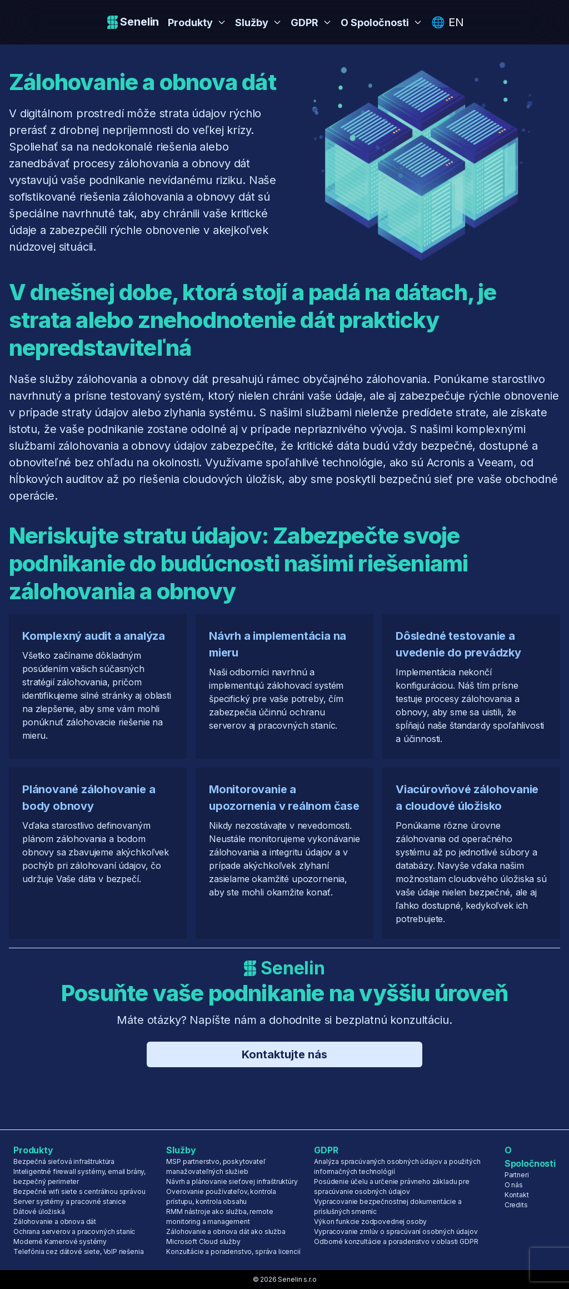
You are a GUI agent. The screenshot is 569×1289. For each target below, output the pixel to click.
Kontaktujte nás (284, 1054)
